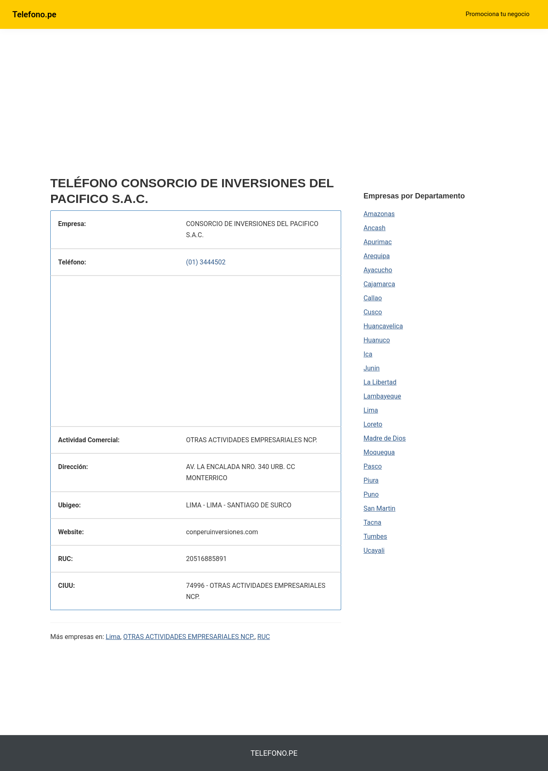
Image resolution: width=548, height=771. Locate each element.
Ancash (374, 228)
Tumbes (375, 536)
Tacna (372, 522)
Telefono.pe (34, 14)
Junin (371, 368)
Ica (367, 354)
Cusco (372, 312)
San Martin (379, 508)
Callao (372, 298)
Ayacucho (377, 270)
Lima (113, 637)
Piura (371, 480)
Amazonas (379, 214)
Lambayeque (382, 396)
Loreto (372, 424)
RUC (264, 637)
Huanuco (376, 340)
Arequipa (376, 256)
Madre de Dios (384, 438)
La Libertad (379, 382)
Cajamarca (379, 284)
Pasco (372, 466)
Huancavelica (383, 326)
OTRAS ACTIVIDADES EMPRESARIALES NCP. (189, 637)
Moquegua (379, 452)
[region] (195, 106)
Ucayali (373, 550)
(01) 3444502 (205, 262)
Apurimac (377, 242)
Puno (371, 494)
